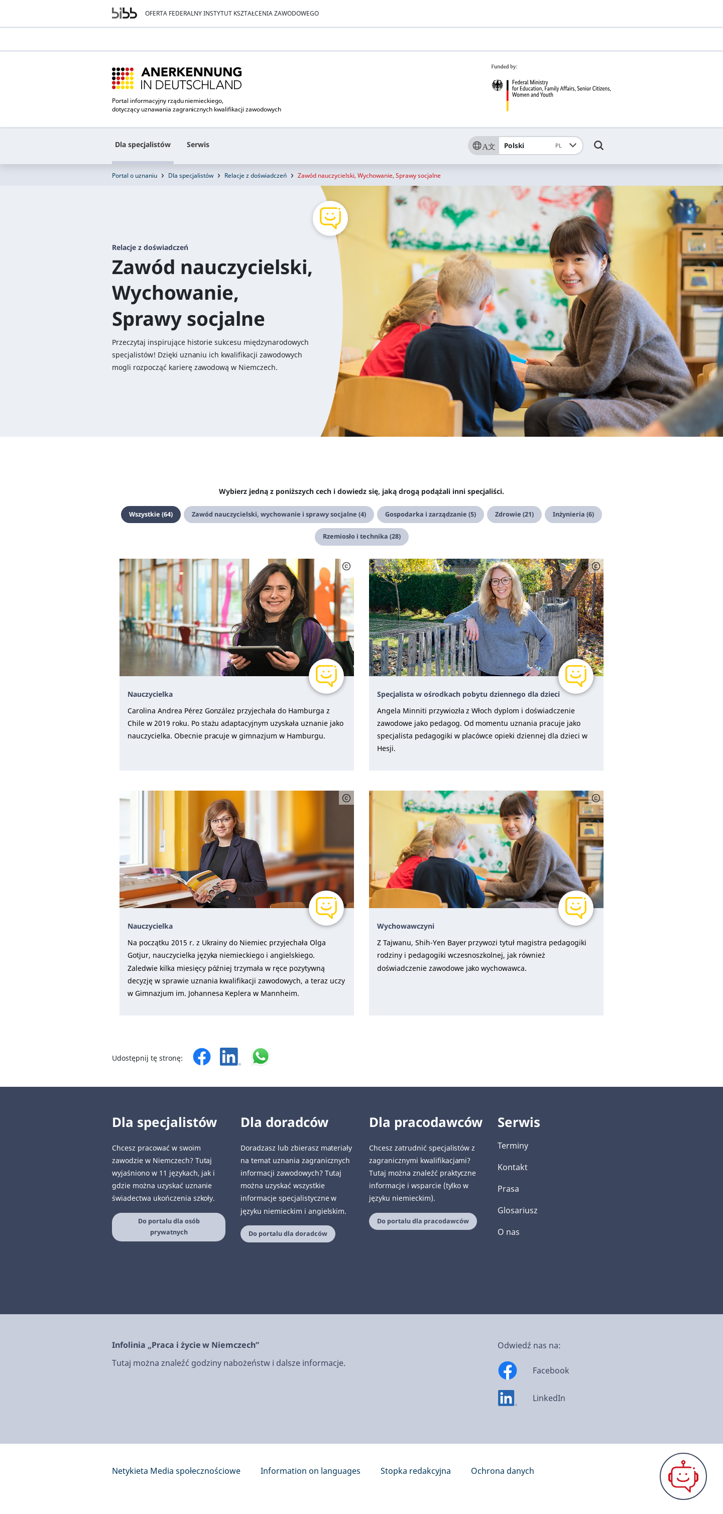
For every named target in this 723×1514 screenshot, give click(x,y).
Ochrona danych (502, 1470)
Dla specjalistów (143, 144)
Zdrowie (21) (514, 514)
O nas (509, 1231)
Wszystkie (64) (151, 514)
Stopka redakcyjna (416, 1470)
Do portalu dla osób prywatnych (169, 1227)
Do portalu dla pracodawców (423, 1221)
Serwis (198, 144)
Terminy (513, 1145)
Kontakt (513, 1167)
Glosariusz (518, 1210)
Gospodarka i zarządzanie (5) (430, 514)
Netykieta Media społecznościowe (176, 1470)
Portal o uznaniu (134, 175)
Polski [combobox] (535, 146)
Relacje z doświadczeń (255, 175)
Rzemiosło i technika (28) (362, 536)
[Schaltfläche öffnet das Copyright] (346, 566)
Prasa (508, 1188)
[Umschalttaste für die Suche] (599, 150)
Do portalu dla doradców (288, 1233)
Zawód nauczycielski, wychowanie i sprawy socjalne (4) (279, 514)
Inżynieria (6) (573, 514)
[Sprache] (483, 145)
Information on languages (310, 1470)
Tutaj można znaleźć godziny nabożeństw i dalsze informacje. (228, 1362)
